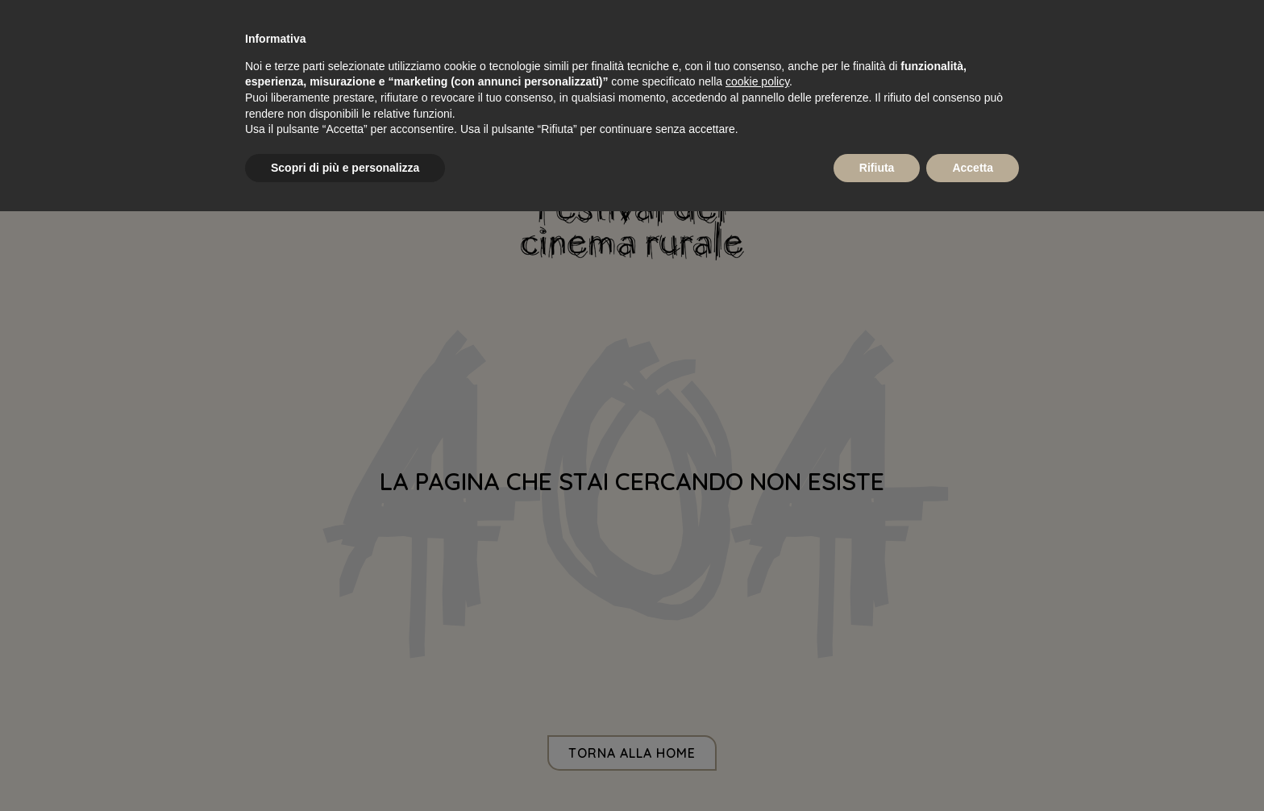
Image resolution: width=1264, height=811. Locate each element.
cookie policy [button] (757, 81)
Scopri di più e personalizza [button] (345, 167)
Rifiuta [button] (877, 167)
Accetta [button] (972, 167)
